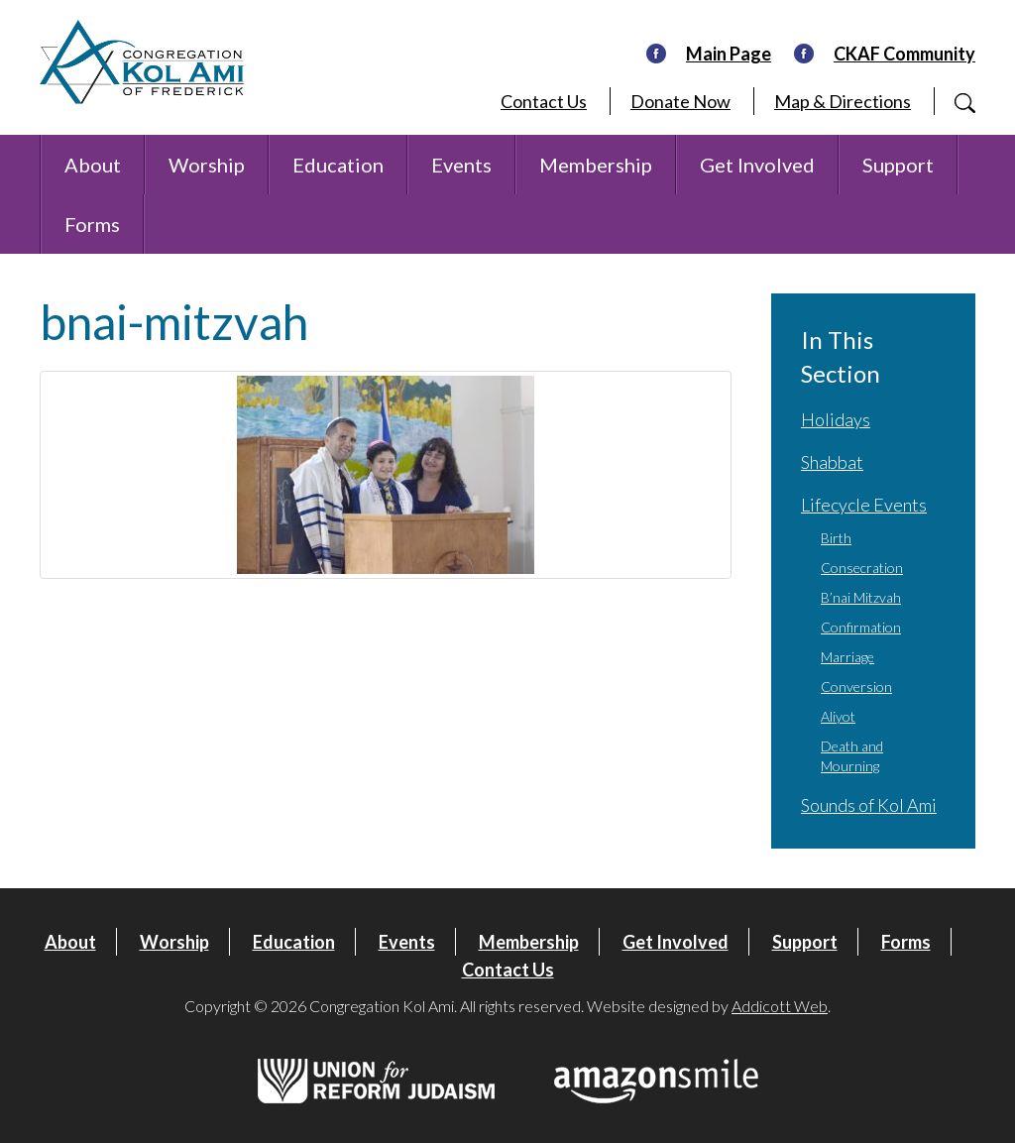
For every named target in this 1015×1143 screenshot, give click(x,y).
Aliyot (838, 716)
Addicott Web (780, 1005)
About (92, 164)
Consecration (862, 567)
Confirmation (861, 627)
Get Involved (757, 164)
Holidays (835, 419)
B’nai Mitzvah (861, 597)
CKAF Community (904, 53)
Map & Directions (842, 101)
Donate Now (680, 101)
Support (898, 164)
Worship (207, 164)
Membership (595, 164)
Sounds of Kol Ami (869, 805)
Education (338, 164)
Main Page (728, 53)
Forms (92, 224)
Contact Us (544, 101)
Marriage (847, 656)
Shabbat (832, 462)
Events (461, 164)
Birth (836, 537)
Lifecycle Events (864, 504)
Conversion (856, 686)
